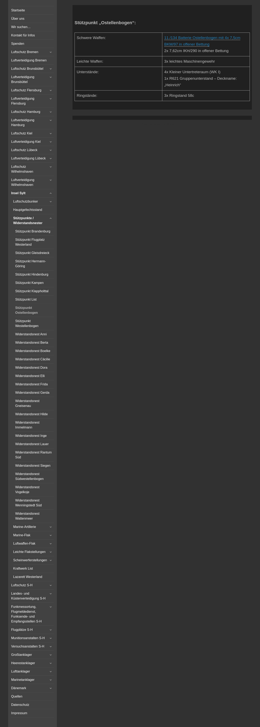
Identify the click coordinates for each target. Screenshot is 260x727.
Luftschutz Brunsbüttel (27, 68)
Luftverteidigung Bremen (29, 60)
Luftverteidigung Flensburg (22, 101)
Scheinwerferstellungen (30, 560)
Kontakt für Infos (23, 35)
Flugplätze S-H (22, 629)
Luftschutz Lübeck (24, 150)
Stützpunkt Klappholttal (32, 291)
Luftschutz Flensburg (26, 90)
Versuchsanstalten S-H (27, 646)
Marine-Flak (21, 535)
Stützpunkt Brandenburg (32, 231)
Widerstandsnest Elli (30, 376)
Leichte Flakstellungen (29, 552)
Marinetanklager (23, 679)
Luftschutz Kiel (21, 133)
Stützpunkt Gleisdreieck (32, 253)
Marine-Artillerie (24, 527)
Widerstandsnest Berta (31, 342)
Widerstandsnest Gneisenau (27, 403)
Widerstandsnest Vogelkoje (27, 489)
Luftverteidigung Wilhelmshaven (22, 182)
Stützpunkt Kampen (29, 282)
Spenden (17, 43)
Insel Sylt (18, 193)
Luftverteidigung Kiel (26, 141)
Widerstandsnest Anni (31, 334)
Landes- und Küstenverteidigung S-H (28, 596)
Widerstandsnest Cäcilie (32, 359)
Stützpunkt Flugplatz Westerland (30, 242)
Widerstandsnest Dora (31, 367)
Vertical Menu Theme (170, 124)
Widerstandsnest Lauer (32, 444)
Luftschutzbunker (25, 201)
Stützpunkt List (26, 299)
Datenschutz (20, 704)
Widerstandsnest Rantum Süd (33, 455)
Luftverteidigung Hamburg (22, 122)
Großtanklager (21, 654)
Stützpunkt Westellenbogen (26, 323)
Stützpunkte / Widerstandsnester (27, 220)
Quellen (16, 696)
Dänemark (18, 688)
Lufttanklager (20, 671)
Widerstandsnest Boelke (32, 351)
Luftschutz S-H (21, 585)
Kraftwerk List (23, 568)
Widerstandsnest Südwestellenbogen (29, 476)
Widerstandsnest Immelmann (27, 425)
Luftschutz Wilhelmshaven (22, 169)
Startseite (18, 10)
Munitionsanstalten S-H (28, 638)
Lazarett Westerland (27, 577)
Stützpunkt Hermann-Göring (30, 263)
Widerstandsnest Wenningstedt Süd (28, 503)
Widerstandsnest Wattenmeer (27, 516)
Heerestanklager (23, 663)
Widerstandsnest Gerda (32, 392)
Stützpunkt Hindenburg (31, 274)
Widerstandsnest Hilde (31, 414)
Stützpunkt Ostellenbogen (26, 310)
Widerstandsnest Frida (31, 384)
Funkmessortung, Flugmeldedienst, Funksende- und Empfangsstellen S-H (26, 614)
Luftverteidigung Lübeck (28, 158)
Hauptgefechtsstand (27, 209)
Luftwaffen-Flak (24, 543)
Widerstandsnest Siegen (32, 465)
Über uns (17, 18)
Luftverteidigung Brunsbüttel (22, 79)
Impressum (19, 713)
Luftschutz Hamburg (25, 111)
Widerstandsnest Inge (31, 435)
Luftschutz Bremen (24, 52)
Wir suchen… (21, 27)
